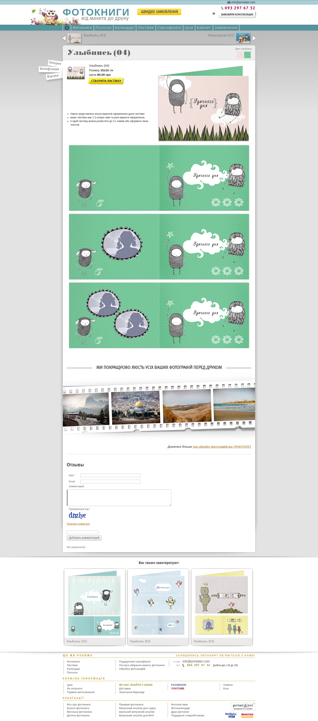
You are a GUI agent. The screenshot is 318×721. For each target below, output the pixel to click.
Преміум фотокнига (131, 704)
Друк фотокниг (180, 711)
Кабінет (204, 28)
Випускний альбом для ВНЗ (136, 715)
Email (72, 481)
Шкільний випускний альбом (137, 711)
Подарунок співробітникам (187, 715)
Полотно (104, 28)
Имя (72, 475)
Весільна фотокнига (79, 711)
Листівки (146, 28)
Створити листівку (106, 81)
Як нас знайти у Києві (136, 684)
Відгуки (53, 76)
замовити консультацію (237, 14)
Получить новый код (78, 523)
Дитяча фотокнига (78, 715)
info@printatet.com (243, 2)
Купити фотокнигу (78, 708)
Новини (228, 684)
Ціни (189, 28)
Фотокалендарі (180, 708)
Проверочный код (79, 509)
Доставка (125, 688)
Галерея (55, 63)
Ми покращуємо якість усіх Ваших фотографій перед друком (159, 368)
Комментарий (76, 486)
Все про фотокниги (79, 704)
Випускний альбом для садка (137, 708)
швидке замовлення (159, 12)
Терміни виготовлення (81, 692)
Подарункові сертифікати (135, 661)
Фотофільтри (49, 69)
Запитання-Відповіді (131, 692)
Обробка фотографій (132, 668)
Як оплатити (74, 688)
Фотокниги (82, 28)
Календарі (124, 28)
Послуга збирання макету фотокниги (142, 665)
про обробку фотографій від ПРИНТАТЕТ (222, 446)
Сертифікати (169, 28)
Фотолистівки (179, 704)
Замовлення (226, 28)
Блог (226, 688)
